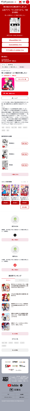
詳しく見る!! (15, 239)
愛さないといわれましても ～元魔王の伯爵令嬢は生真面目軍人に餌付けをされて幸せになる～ (19, 285)
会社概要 (21, 394)
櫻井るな (14, 60)
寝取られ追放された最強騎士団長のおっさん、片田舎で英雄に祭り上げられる (19, 315)
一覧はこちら (15, 174)
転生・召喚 (14, 127)
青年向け (16, 342)
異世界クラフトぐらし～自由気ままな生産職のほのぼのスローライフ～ (19, 305)
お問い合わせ (21, 397)
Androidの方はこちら (15, 45)
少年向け (11, 342)
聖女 (8, 130)
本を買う (6, 203)
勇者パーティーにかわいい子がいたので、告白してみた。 (19, 323)
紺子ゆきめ (6, 60)
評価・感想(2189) (10, 93)
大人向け (22, 342)
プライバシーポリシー (8, 397)
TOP (8, 394)
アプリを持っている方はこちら (15, 50)
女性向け (25, 127)
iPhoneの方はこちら (15, 40)
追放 (3, 127)
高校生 (3, 130)
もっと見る (15, 333)
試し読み (24, 207)
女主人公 (8, 127)
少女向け (4, 345)
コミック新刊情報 (7, 182)
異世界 (19, 127)
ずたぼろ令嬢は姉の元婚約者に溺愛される (19, 294)
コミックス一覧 (22, 79)
